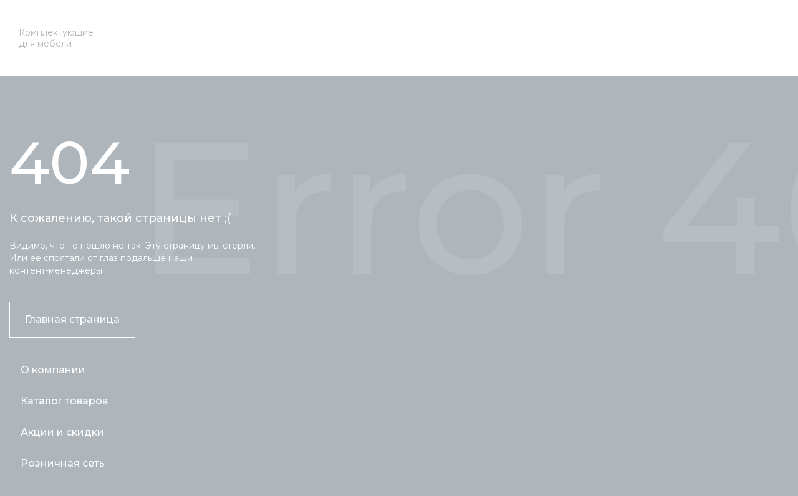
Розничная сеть (63, 463)
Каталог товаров (64, 401)
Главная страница (72, 319)
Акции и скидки (62, 432)
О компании (53, 370)
